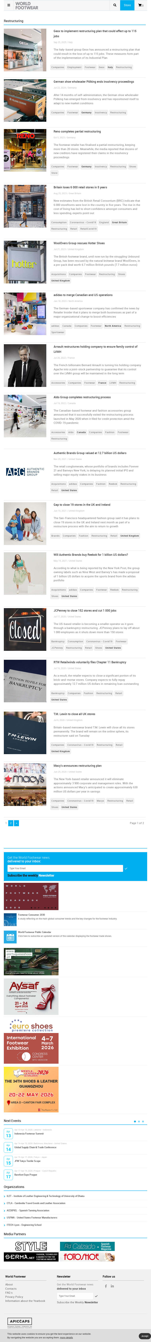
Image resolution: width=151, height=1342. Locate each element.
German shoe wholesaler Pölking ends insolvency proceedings (94, 81)
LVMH (113, 383)
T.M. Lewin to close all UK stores (74, 714)
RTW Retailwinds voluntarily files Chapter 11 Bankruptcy (90, 662)
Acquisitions (58, 274)
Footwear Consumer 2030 (31, 914)
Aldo (71, 432)
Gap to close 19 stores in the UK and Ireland (82, 504)
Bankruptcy (58, 641)
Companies (57, 67)
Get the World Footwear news (75, 1284)
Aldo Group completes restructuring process (82, 397)
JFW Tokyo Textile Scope (27, 1161)
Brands (55, 536)
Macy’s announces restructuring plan (78, 765)
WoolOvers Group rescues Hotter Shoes (79, 243)
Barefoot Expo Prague (25, 1174)
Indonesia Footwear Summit (29, 1133)
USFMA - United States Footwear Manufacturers (32, 1217)
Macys (100, 801)
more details (66, 1337)
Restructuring (124, 67)
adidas (55, 326)
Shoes (132, 166)
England (104, 222)
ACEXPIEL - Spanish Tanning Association (28, 1210)
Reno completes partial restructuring (77, 131)
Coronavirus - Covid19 (83, 222)
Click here (23, 936)
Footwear (90, 67)
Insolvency (101, 112)
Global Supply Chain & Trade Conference (35, 1147)
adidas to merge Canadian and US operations (83, 295)
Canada (67, 326)
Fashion (110, 432)
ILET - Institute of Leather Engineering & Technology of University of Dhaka (45, 1196)
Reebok (113, 484)
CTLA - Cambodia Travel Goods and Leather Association (36, 1203)
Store (54, 173)
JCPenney (57, 648)
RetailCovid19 (88, 229)
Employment (74, 67)
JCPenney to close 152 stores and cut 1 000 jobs (85, 610)
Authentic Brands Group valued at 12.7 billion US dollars (90, 453)
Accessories (58, 383)
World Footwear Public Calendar (34, 932)
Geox (101, 67)
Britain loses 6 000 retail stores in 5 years (80, 187)
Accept (145, 1336)
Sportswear (57, 332)
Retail (73, 229)
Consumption (59, 222)
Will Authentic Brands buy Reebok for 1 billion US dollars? (91, 554)
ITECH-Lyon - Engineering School (24, 1225)
